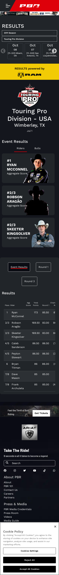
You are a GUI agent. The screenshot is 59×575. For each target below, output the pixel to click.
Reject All (29, 561)
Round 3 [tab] (29, 281)
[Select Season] (29, 33)
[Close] (55, 527)
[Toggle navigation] (8, 5)
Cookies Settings (29, 552)
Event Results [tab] (19, 267)
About (7, 482)
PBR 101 (8, 486)
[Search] (32, 463)
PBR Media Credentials (17, 509)
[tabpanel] (29, 201)
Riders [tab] (20, 148)
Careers (8, 493)
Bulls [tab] (37, 148)
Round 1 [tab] (43, 267)
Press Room (11, 513)
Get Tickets (41, 413)
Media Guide (11, 520)
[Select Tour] (29, 39)
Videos (8, 516)
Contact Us (10, 489)
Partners (9, 497)
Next (54, 51)
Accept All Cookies (29, 570)
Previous (3, 51)
